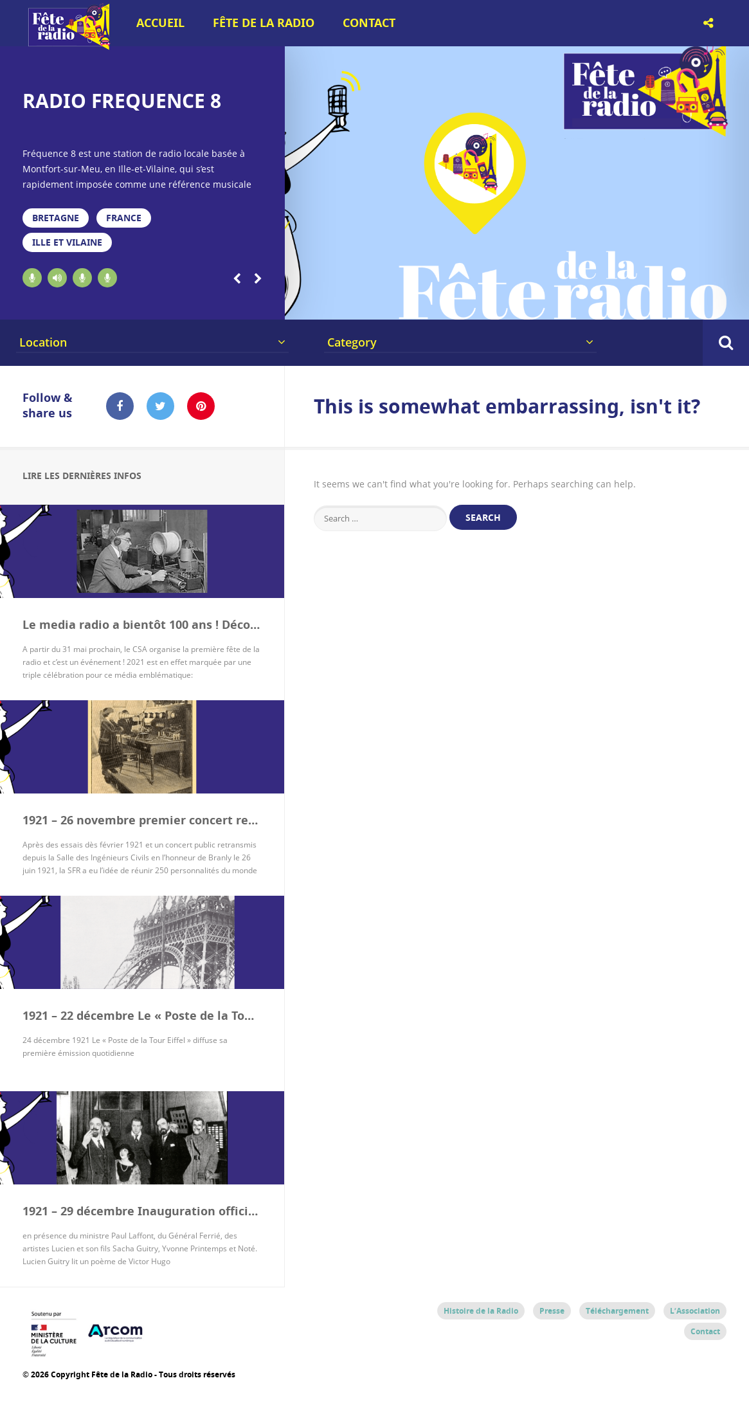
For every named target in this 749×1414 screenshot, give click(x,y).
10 (464, 303)
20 (735, 303)
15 (599, 303)
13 (545, 303)
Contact (369, 23)
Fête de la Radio (263, 23)
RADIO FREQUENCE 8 (122, 100)
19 (708, 303)
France (123, 218)
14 (572, 303)
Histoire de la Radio (481, 1310)
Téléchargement (617, 1310)
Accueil (160, 23)
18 (681, 303)
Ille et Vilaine (67, 242)
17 (654, 303)
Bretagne (55, 218)
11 (491, 303)
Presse (551, 1310)
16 (626, 303)
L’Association (695, 1310)
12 (518, 303)
